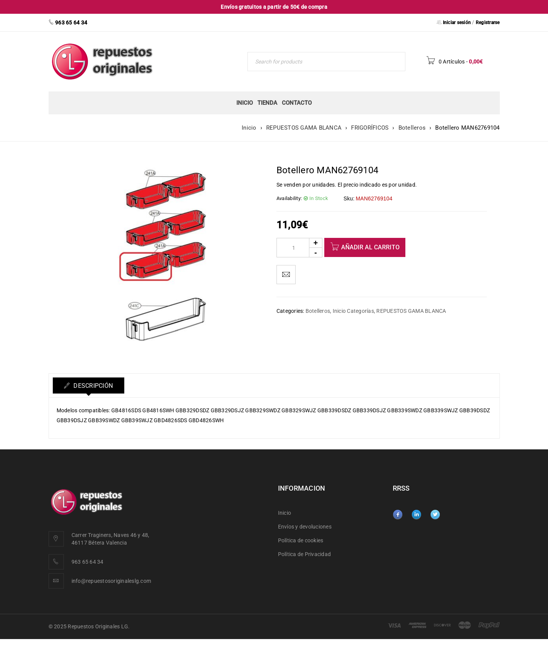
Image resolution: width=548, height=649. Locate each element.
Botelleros (412, 127)
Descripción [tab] (93, 385)
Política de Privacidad (304, 554)
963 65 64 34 (88, 562)
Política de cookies (301, 540)
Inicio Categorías (353, 311)
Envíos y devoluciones (305, 527)
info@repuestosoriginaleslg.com (111, 581)
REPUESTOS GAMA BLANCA (303, 127)
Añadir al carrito (370, 247)
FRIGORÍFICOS (370, 127)
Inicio (249, 127)
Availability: (289, 198)
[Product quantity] (299, 247)
